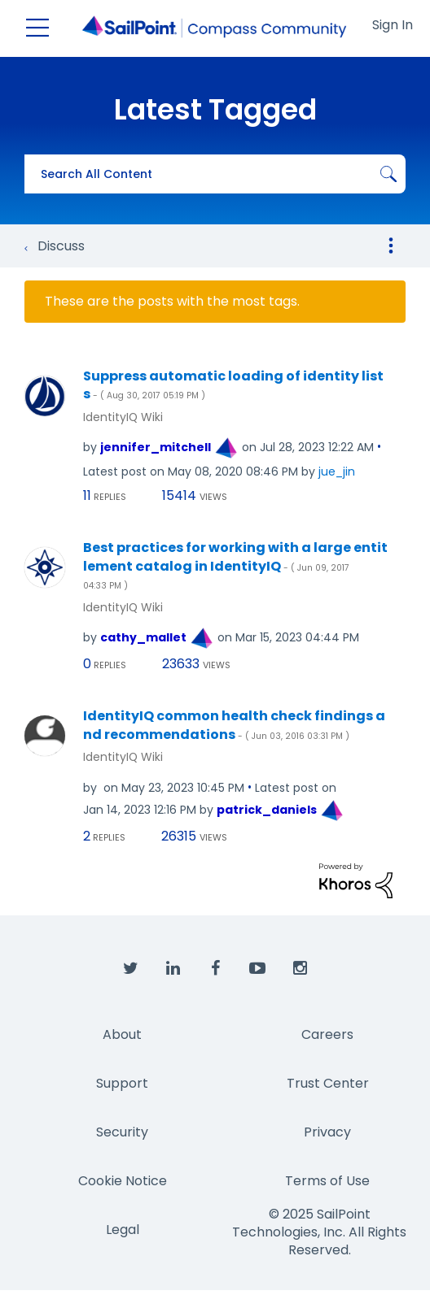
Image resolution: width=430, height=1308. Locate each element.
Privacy (327, 1132)
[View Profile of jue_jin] (336, 471)
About (122, 1034)
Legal (122, 1229)
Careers (327, 1034)
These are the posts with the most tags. (172, 302)
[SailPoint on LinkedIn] (172, 969)
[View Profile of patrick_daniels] (267, 810)
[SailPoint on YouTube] (257, 969)
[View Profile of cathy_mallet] (143, 637)
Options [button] (391, 245)
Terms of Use (327, 1180)
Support (122, 1083)
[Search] (215, 173)
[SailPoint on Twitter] (130, 969)
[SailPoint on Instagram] (299, 969)
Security (122, 1132)
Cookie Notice (122, 1180)
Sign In (392, 24)
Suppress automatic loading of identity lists (233, 385)
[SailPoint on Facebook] (215, 969)
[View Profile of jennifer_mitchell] (155, 447)
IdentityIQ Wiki (123, 417)
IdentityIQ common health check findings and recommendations (234, 725)
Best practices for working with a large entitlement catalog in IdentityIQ (235, 565)
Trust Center (328, 1083)
